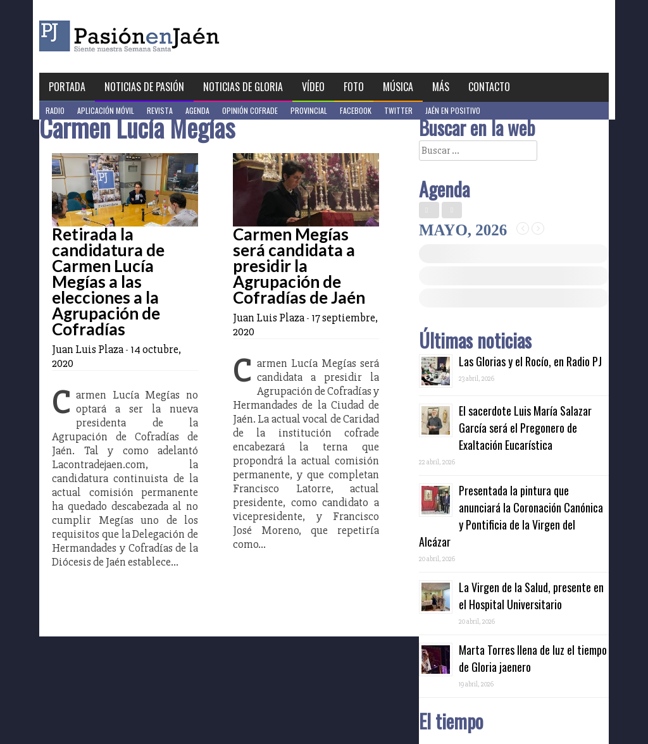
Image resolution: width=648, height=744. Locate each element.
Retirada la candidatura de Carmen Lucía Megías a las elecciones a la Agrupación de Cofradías (108, 281)
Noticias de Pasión (144, 86)
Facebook (355, 110)
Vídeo (313, 86)
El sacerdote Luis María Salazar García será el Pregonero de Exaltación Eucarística (525, 427)
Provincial (308, 110)
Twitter (398, 110)
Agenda (197, 110)
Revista (160, 110)
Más (440, 86)
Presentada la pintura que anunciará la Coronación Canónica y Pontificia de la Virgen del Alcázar (511, 516)
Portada (67, 86)
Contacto (489, 86)
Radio (55, 110)
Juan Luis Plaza (87, 349)
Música (398, 86)
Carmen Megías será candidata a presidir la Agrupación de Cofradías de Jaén (299, 265)
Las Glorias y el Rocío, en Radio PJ (530, 361)
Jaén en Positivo (452, 110)
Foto (354, 86)
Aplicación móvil (105, 110)
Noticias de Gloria (243, 86)
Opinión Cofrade (250, 110)
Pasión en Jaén (163, 36)
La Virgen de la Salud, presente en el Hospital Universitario (531, 595)
